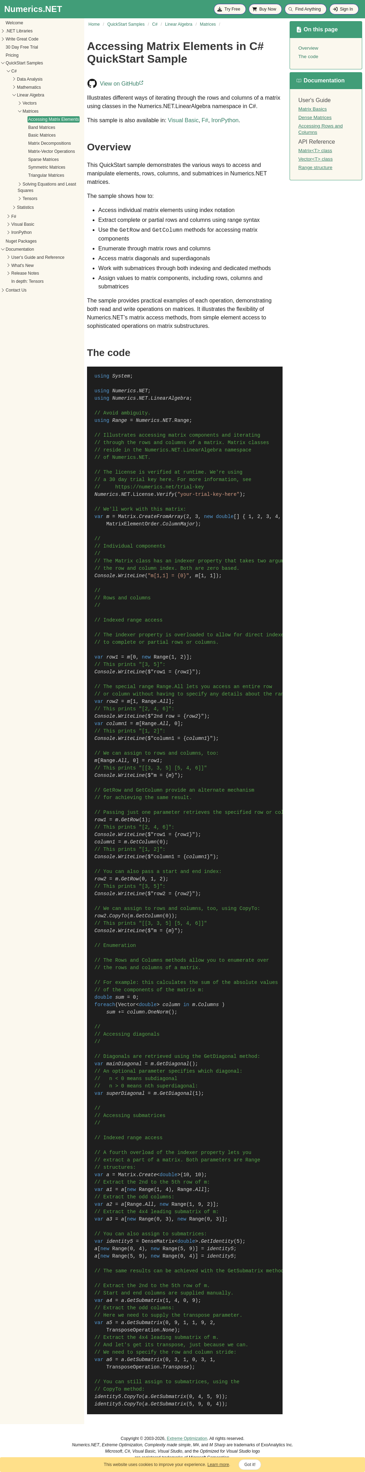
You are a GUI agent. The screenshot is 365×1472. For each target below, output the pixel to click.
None (168, 1330)
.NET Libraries (19, 31)
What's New (22, 265)
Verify (165, 494)
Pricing (12, 55)
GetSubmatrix (145, 1300)
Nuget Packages (21, 241)
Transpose (175, 1367)
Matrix (127, 516)
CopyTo (133, 1396)
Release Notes (25, 273)
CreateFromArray (161, 516)
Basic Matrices (42, 135)
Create (147, 1175)
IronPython (21, 232)
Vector (127, 1005)
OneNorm (158, 1012)
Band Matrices (41, 127)
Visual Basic (22, 224)
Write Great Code (22, 39)
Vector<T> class (315, 159)
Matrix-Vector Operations (51, 151)
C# (14, 71)
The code (308, 56)
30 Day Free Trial (22, 47)
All (164, 701)
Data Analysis (30, 79)
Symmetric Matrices (46, 167)
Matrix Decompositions (49, 143)
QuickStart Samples (24, 63)
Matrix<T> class (315, 150)
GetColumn (143, 842)
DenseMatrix (158, 1241)
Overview (308, 48)
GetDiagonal (173, 1064)
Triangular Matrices (46, 175)
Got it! (249, 1464)
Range (181, 420)
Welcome (14, 22)
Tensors (30, 198)
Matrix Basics (312, 109)
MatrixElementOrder (133, 524)
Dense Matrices (315, 117)
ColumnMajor (178, 524)
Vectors (30, 103)
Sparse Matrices (43, 159)
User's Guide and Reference (37, 257)
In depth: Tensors (27, 281)
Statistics (25, 207)
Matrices (30, 111)
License (143, 494)
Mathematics (29, 87)
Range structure (315, 167)
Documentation (20, 249)
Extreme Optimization (187, 1438)
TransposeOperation (133, 1330)
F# (13, 216)
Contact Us (16, 290)
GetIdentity (217, 1241)
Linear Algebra (30, 95)
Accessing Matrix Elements (53, 119)
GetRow (130, 820)
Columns (208, 1005)
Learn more (218, 1464)
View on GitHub (122, 84)
